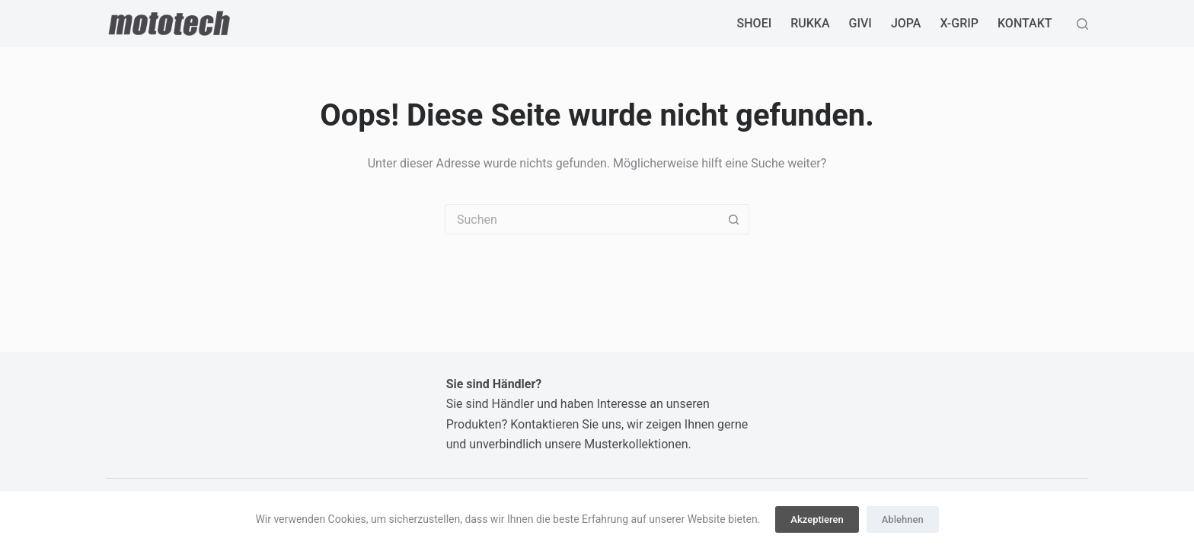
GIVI (860, 23)
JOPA (906, 23)
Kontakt (1025, 23)
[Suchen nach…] (581, 219)
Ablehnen (903, 519)
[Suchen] (1082, 24)
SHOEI (754, 23)
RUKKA (809, 23)
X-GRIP (959, 23)
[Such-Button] (733, 219)
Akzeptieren (816, 519)
